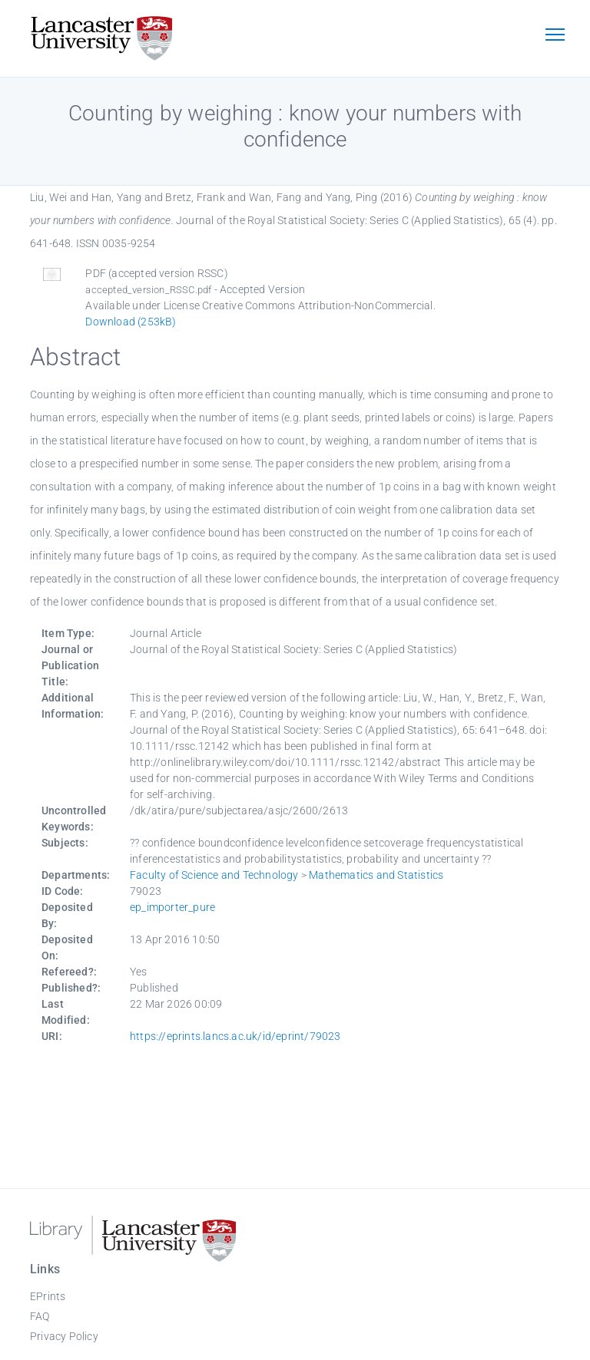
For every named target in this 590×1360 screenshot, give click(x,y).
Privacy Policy (64, 1336)
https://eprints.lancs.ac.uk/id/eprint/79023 (235, 1036)
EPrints (47, 1296)
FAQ (40, 1316)
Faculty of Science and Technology (214, 875)
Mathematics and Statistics (376, 875)
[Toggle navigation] (555, 36)
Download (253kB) (130, 321)
